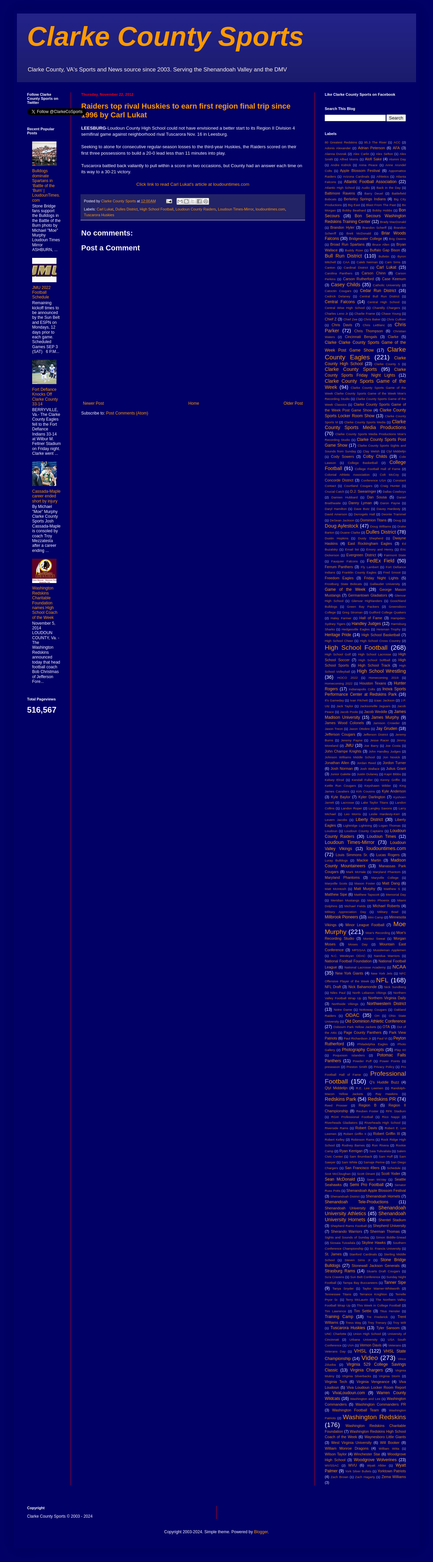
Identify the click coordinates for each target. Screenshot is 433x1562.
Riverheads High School (382, 1122)
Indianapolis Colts (362, 689)
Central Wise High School (345, 308)
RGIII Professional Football (352, 1117)
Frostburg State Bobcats (343, 584)
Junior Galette (341, 774)
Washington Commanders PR (381, 1404)
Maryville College (385, 877)
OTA (386, 1027)
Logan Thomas (390, 825)
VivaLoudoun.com (349, 1392)
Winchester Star (367, 1454)
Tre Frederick (377, 1317)
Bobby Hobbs (382, 210)
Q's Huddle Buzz (384, 1082)
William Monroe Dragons (346, 1448)
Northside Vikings (345, 1004)
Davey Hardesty (388, 509)
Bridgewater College (365, 239)
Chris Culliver (396, 319)
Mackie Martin (369, 860)
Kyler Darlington (372, 797)
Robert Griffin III (386, 1134)
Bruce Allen (380, 244)
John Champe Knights (343, 751)
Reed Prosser (336, 1105)
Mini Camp (375, 917)
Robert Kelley (335, 1139)
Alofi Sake (373, 159)
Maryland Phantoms (342, 877)
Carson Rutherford (358, 279)
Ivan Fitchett (359, 700)
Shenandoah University (345, 1208)
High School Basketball (381, 635)
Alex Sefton (384, 154)
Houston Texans (373, 683)
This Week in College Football (379, 1305)
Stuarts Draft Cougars (383, 1271)
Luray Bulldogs (336, 860)
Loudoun (331, 831)
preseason (332, 1067)
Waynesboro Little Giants (385, 1437)
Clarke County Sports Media (365, 422)
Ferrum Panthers (339, 567)
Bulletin (384, 256)
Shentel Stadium (392, 1220)
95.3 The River (375, 142)
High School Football (157, 209)
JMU (349, 745)
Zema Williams (394, 1477)
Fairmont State (395, 555)
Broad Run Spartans (347, 244)
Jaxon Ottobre (359, 729)
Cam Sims (393, 262)
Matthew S (392, 889)
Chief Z (331, 319)
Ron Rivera (380, 1145)
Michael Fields (355, 906)
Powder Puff (362, 1061)
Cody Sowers (342, 456)
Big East (354, 205)
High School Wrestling (381, 671)
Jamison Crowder (386, 723)
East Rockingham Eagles (370, 543)
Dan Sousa (377, 497)
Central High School (383, 302)
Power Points (390, 1061)
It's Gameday (334, 700)
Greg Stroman (352, 612)
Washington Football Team (355, 1410)
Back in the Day (389, 187)
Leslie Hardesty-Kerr (384, 814)
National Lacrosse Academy (365, 967)
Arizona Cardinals (356, 176)
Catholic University (386, 285)
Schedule (394, 1168)
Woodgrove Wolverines (375, 1459)
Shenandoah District (345, 1196)
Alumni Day (397, 159)
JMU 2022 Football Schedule (41, 292)
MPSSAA (358, 950)
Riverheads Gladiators (341, 1122)
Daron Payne (390, 503)
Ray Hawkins (386, 1094)
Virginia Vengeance (373, 1382)
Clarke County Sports (165, 36)
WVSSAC (332, 1465)
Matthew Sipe (336, 894)
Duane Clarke (350, 532)
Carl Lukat (105, 209)
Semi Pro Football (367, 1184)
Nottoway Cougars (373, 1009)
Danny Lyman (360, 503)
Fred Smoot (392, 572)
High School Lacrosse (374, 654)
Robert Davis (366, 1128)
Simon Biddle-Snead (391, 1237)
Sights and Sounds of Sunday (347, 1237)
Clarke (393, 337)
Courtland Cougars (358, 486)
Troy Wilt (399, 1322)
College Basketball (363, 463)
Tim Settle (362, 1311)
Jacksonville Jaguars (375, 706)
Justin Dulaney (367, 774)
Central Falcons (340, 301)
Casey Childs (345, 284)
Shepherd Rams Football (349, 1226)
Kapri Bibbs (392, 774)
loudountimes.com (270, 209)
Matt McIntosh (335, 889)
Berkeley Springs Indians (365, 199)
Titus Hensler (390, 1311)
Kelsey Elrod (334, 780)
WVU (352, 1465)
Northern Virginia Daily (387, 998)
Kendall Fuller (362, 780)
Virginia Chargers (366, 1370)
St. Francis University (385, 1248)
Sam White (350, 1162)
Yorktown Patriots (392, 1471)
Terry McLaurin (357, 1299)
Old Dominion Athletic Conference (375, 1021)
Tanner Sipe (395, 1282)
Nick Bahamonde (362, 987)
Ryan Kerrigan (351, 1151)
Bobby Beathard (354, 210)
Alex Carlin (361, 154)
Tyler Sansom (388, 1328)
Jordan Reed (366, 763)
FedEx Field (380, 560)
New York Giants (349, 973)
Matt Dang (391, 883)
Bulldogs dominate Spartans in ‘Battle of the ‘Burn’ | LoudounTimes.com (46, 185)
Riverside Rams (336, 1128)
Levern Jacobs (336, 820)
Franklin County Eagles (359, 572)
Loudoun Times (381, 836)
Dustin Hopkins (336, 538)
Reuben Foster (367, 1111)
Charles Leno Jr (336, 313)
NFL (382, 980)
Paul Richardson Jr (357, 1038)
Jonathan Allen (337, 763)
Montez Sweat (374, 938)
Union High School (367, 1334)
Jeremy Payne (351, 740)
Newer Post (93, 403)
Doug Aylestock (342, 526)
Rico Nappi (391, 1117)
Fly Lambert (370, 567)
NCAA (399, 966)
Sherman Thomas (385, 1231)
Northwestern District (386, 1003)
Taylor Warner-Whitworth (381, 1288)
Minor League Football (364, 925)
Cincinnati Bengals (361, 337)
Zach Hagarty (365, 1477)
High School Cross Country (380, 641)
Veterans (394, 1345)
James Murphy (385, 717)
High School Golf (338, 654)
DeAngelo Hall (364, 514)
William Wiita (389, 1448)
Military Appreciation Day (345, 912)
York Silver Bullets (358, 1471)
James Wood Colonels (344, 723)
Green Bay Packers (363, 606)
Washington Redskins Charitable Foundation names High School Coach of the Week (45, 603)
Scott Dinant (366, 1174)
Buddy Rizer (354, 250)
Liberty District (369, 819)
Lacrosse (347, 802)
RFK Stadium (396, 1111)
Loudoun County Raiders (196, 209)
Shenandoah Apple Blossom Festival (376, 1190)
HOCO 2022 (347, 677)
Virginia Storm (389, 1376)
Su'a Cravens (334, 1277)
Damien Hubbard (345, 497)
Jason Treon (334, 729)
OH (376, 1016)
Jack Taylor (345, 706)
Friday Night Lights (381, 578)
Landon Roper (351, 808)
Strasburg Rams (340, 1271)
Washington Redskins (374, 1417)
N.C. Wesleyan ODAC (348, 956)
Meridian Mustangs (345, 900)
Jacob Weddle (375, 712)
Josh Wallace (370, 769)
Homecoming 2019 (383, 677)
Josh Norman (341, 768)
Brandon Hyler (343, 227)
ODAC (352, 1015)
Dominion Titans (373, 520)
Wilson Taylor (336, 1454)
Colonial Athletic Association (347, 474)
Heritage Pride (338, 634)
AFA (396, 148)
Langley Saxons (380, 808)
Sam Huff (386, 1156)
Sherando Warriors (346, 1231)
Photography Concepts (363, 1049)
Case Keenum (394, 279)
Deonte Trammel (394, 514)
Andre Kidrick (341, 165)
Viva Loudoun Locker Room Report (376, 1387)
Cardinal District (356, 267)
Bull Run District (343, 256)
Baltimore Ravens (340, 193)
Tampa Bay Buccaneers (360, 1283)
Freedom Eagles (339, 578)
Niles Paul (337, 993)
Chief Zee (350, 319)
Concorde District (339, 480)
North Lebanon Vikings (369, 993)
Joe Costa (393, 745)
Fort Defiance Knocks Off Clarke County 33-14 (45, 396)
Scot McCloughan (338, 1174)
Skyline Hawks (374, 1243)
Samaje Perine (374, 1162)
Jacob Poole (349, 712)
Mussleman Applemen (389, 950)
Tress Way (353, 1322)
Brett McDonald (358, 233)
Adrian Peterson (371, 148)
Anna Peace (368, 165)
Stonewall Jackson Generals (375, 1266)
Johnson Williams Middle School (350, 757)
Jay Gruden (386, 728)
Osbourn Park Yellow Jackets (354, 1027)
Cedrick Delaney (337, 296)
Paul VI (382, 1038)
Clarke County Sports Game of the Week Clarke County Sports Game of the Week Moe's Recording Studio (365, 393)
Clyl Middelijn (396, 451)
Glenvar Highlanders (366, 601)
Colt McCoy (389, 474)
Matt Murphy (364, 889)
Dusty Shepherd (370, 538)
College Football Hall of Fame (378, 469)
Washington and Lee (365, 1399)
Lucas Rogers (388, 855)
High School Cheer (339, 641)
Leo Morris (352, 814)
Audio (365, 187)
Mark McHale (356, 872)
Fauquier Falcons (344, 561)
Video (369, 1357)
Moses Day (357, 944)
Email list (352, 549)
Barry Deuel (373, 193)
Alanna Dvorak (335, 154)
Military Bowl (387, 912)
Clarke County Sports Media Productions (365, 424)
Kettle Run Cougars (340, 785)
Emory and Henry (379, 549)
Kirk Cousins (365, 791)
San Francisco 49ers (362, 1168)
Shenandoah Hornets (383, 1196)
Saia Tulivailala (380, 1151)
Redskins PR (382, 1099)
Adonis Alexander (338, 148)
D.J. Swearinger (363, 491)
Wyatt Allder (376, 1465)
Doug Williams (380, 526)
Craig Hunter (390, 486)
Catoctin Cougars (338, 291)
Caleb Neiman (367, 262)
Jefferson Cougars (340, 734)
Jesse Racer (379, 740)
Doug (397, 520)
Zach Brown (339, 1477)
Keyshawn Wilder (377, 785)
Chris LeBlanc (374, 325)
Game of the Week (345, 589)
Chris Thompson (368, 331)
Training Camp (339, 1316)
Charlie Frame (364, 313)
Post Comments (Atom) (127, 413)
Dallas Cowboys (394, 491)
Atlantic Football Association (370, 181)
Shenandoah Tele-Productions (356, 1202)
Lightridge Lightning (357, 825)
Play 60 (400, 1050)
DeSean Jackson (342, 520)
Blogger (261, 1532)
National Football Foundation (348, 961)
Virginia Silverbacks (356, 1376)
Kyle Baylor (340, 797)
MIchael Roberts (386, 906)
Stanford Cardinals (363, 1254)
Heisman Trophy (389, 629)
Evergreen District (361, 555)
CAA (346, 262)
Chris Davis (342, 325)
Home (193, 403)
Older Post (293, 403)
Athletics (383, 176)
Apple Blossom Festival (360, 171)
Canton (330, 267)
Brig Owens (397, 239)
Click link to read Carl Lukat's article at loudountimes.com (192, 184)
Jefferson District (375, 734)
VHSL (360, 1351)
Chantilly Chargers (386, 308)
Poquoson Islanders (349, 1055)
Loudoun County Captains (363, 831)
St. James (333, 1254)
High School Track (374, 665)
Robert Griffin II (354, 1134)
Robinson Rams (362, 1139)
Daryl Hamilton (336, 509)
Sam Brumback (360, 1156)
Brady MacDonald (393, 222)
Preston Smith (356, 1067)
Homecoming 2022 (338, 683)
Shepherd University (389, 1226)
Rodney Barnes (353, 1145)
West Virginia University (351, 1443)
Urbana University (363, 1339)
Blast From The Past (381, 205)
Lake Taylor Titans (374, 802)
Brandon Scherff (374, 227)
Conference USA (373, 480)
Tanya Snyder (343, 1288)
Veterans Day (335, 1351)
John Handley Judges (385, 751)
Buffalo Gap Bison (385, 250)
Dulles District (126, 209)
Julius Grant (396, 768)
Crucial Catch (334, 491)
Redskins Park (340, 1099)
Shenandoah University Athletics (365, 1211)
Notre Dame (343, 1009)
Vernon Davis (371, 1345)
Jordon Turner (394, 763)
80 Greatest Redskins (341, 142)
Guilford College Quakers (387, 612)
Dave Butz (361, 509)
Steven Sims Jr (358, 1260)
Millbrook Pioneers (341, 917)
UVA (350, 1345)
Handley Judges (366, 623)
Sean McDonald (340, 1179)
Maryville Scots (336, 883)
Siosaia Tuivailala (342, 1243)
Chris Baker (372, 319)
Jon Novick (391, 757)
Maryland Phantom (387, 872)
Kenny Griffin (390, 780)
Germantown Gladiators (367, 595)
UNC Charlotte (335, 1334)
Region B (368, 1105)
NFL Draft (333, 987)
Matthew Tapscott (367, 894)
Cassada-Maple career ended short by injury (46, 496)
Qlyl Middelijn (336, 1088)
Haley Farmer (341, 618)
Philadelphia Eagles (372, 1044)
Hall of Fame (370, 618)
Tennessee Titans (338, 1294)
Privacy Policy (384, 1067)
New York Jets (381, 973)
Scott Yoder (390, 1174)
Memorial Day (396, 894)
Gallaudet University (385, 584)
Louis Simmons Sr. (352, 855)
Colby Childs (375, 456)
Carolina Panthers (338, 273)
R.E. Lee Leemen (369, 1088)
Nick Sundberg (395, 987)
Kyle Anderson (394, 791)
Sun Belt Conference (365, 1277)
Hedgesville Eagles (356, 629)
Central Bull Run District (379, 296)
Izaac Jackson (384, 700)
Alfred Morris (349, 159)
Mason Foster (365, 883)
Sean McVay (376, 1179)
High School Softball (374, 660)
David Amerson (336, 514)
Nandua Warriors (387, 956)
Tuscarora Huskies (99, 215)
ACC (397, 142)
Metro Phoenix (378, 900)
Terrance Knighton (373, 1294)
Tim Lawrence (335, 1311)
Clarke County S (387, 364)
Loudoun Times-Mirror (235, 209)
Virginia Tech (336, 1382)
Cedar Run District (378, 290)
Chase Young (391, 313)
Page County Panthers (363, 1032)
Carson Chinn (374, 273)
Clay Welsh (371, 451)
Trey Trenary (377, 1322)
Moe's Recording (378, 933)
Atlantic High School (340, 187)
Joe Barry (371, 745)
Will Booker (389, 1443)
